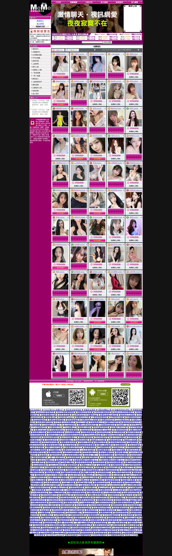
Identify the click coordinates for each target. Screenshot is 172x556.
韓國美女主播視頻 (89, 530)
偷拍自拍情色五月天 (131, 422)
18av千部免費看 (103, 475)
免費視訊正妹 (35, 508)
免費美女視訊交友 (70, 450)
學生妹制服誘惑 (39, 420)
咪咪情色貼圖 (118, 505)
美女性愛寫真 (100, 523)
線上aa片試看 (104, 488)
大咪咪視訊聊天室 (107, 425)
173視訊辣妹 (35, 425)
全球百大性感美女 (69, 485)
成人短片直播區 (118, 437)
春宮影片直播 (117, 483)
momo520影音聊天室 (45, 412)
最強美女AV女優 (98, 440)
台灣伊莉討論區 (116, 417)
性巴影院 (46, 470)
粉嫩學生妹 (92, 415)
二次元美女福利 (87, 450)
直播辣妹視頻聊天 (68, 467)
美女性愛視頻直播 (51, 508)
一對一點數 (36, 76)
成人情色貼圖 (45, 533)
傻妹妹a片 (89, 475)
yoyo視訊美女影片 (112, 493)
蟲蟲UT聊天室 (136, 500)
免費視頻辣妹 (118, 465)
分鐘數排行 (36, 52)
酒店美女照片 (91, 490)
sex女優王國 (54, 480)
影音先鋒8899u (121, 500)
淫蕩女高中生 (52, 440)
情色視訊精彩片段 (60, 510)
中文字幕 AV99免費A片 (64, 422)
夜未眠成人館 (66, 495)
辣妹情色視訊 (50, 523)
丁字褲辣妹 (123, 510)
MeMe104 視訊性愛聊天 (123, 412)
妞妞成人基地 (84, 427)
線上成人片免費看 (126, 530)
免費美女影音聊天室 (131, 435)
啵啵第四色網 (72, 465)
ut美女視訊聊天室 (90, 457)
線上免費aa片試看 (59, 488)
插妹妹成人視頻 (85, 467)
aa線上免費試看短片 (133, 485)
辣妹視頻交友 (65, 520)
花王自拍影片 (35, 410)
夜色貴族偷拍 (72, 420)
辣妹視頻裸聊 (53, 462)
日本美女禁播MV (99, 535)
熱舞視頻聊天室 (39, 457)
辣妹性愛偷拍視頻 (120, 508)
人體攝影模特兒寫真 (40, 488)
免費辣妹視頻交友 (104, 500)
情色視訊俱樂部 (106, 455)
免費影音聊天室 (54, 452)
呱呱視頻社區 (58, 470)
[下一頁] (117, 50)
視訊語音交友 (87, 430)
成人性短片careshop (54, 535)
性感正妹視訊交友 (67, 498)
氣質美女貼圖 (57, 455)
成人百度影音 (136, 477)
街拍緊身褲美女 (57, 430)
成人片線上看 (59, 533)
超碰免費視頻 (72, 430)
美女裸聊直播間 (55, 525)
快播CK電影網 (136, 430)
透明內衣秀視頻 (120, 513)
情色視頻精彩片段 (50, 495)
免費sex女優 (85, 480)
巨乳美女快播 (64, 415)
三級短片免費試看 (87, 485)
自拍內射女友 (136, 455)
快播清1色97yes (71, 503)
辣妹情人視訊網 (130, 440)
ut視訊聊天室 (116, 525)
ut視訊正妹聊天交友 (72, 452)
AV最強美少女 (55, 427)
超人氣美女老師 (85, 498)
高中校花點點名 (133, 505)
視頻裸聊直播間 (54, 530)
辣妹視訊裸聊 (122, 455)
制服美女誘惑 (89, 410)
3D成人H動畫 (68, 483)
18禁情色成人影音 (127, 520)
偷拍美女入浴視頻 (127, 415)
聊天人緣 (35, 67)
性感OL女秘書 (119, 450)
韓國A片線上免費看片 (58, 477)
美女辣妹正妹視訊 (117, 442)
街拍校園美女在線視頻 (73, 435)
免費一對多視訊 (65, 523)
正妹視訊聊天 (50, 520)
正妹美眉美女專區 (73, 455)
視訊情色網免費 (115, 462)
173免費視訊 (44, 513)
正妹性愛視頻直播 (134, 465)
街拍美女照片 (104, 432)
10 (113, 50)
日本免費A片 (37, 467)
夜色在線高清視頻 (100, 427)
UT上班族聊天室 (39, 427)
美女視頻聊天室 (73, 457)
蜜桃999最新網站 (92, 470)
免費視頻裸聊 (70, 525)
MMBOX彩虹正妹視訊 (101, 528)
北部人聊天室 (38, 462)
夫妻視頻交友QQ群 (97, 518)
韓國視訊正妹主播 (84, 412)
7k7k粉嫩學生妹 (136, 488)
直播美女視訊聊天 (53, 445)
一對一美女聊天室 (56, 457)
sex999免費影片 (72, 432)
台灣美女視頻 (60, 515)
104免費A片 (91, 488)
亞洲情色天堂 (115, 495)
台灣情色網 (127, 533)
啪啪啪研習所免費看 (86, 445)
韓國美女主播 (80, 518)
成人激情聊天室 (80, 520)
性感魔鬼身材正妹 (134, 417)
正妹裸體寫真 (104, 447)
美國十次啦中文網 (53, 447)
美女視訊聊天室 (101, 437)
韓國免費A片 (106, 477)
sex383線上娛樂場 (90, 477)
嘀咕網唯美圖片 (103, 450)
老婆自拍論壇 (84, 508)
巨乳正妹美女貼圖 (50, 442)
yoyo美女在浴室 (115, 485)
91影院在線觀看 (76, 488)
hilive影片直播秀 (52, 485)
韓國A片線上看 (121, 477)
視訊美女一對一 (90, 455)
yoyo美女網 (119, 490)
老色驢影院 (55, 450)
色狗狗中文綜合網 (134, 460)
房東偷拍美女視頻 (55, 432)
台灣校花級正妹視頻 (121, 472)
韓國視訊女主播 (82, 417)
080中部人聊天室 (49, 505)
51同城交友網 (77, 510)
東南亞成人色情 (54, 435)
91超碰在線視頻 (114, 440)
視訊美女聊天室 (110, 520)
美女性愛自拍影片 (71, 530)
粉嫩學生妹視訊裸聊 (70, 472)
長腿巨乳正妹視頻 (112, 435)
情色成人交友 (130, 535)
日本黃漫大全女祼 (52, 483)
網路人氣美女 (88, 472)
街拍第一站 (123, 425)
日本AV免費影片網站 (57, 475)
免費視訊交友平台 (101, 483)
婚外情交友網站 (133, 498)
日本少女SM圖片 (73, 513)
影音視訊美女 (100, 533)
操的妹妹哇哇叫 (69, 508)
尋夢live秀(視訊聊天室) (87, 425)
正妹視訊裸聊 (103, 465)
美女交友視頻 (81, 505)
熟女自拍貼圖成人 (68, 437)
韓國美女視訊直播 (68, 442)
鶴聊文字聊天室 (113, 422)
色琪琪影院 (132, 437)
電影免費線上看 (105, 410)
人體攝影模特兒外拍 (73, 490)
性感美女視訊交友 (37, 500)
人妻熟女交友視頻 (104, 503)
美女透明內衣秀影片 (101, 508)
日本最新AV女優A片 (52, 425)
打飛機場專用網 (115, 535)
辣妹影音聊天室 (112, 480)
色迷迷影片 (43, 455)
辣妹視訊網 (40, 475)
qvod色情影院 (58, 513)
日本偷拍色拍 (54, 500)
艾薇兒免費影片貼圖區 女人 (112, 460)
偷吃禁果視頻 (89, 447)
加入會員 (40, 24)
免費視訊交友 (114, 533)
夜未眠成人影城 (38, 432)
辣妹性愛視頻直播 (115, 518)
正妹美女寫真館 (36, 447)
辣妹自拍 (102, 485)
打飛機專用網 (84, 535)
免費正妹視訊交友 (110, 470)
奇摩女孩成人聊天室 (108, 415)
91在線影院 (75, 477)
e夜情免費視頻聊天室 (80, 528)
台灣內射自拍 (79, 415)
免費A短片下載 (128, 467)
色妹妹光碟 (45, 510)
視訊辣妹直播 (40, 525)
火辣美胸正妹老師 (134, 490)
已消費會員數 (37, 55)
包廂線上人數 (37, 70)
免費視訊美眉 (107, 420)
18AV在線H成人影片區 (130, 470)
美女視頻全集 (99, 462)
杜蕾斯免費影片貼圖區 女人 (85, 460)
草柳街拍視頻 (121, 430)
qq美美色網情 (36, 485)
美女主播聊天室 (106, 452)
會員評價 (35, 61)
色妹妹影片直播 (48, 528)
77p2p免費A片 (70, 427)
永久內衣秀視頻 (90, 513)
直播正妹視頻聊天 (63, 460)
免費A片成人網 (41, 430)
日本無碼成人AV (97, 422)
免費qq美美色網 (95, 493)
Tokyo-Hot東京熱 (57, 465)
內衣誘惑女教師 (81, 440)
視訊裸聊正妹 (95, 520)
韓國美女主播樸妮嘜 (38, 450)
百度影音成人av (133, 483)
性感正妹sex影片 (84, 483)
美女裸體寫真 (120, 445)
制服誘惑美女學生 (122, 410)
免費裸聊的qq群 (94, 515)
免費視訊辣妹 (105, 513)
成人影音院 (117, 475)
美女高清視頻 (127, 515)
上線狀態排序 (37, 82)
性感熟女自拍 (105, 490)
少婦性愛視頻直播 (77, 515)
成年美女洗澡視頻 (83, 462)
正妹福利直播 (40, 530)
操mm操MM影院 (40, 465)
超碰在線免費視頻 (50, 437)
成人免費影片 (46, 515)
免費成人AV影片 (88, 465)
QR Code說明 (125, 384)
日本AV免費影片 (46, 460)
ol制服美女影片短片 (72, 447)
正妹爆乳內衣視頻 (49, 498)
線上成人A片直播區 (133, 475)
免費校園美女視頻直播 (124, 503)
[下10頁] (122, 50)
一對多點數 (36, 73)
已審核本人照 (37, 88)
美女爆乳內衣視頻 (130, 493)
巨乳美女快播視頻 (122, 457)
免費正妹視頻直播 (39, 503)
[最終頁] (128, 50)
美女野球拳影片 (103, 472)
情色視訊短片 (87, 533)
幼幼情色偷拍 (80, 495)
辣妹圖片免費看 (128, 480)
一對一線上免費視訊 (83, 523)
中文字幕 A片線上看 (104, 430)
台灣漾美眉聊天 (133, 447)
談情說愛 (35, 91)
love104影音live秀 (123, 420)
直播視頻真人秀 (84, 525)
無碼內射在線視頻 (74, 470)
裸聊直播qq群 (50, 417)
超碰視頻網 (35, 437)
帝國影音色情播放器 (76, 493)
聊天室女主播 (134, 450)
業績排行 (35, 49)
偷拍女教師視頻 (85, 437)
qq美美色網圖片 (117, 498)
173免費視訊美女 (39, 477)
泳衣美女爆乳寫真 (44, 422)
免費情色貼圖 (52, 467)
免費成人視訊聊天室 (107, 530)
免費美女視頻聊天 (101, 525)
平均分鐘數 (36, 58)
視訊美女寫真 (73, 533)
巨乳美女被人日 (90, 452)
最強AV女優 (128, 495)
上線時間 (35, 64)
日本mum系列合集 (94, 435)
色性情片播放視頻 (103, 412)
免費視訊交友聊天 (69, 480)
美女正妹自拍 (69, 445)
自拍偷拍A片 (118, 447)
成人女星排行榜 (101, 498)
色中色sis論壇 (136, 425)
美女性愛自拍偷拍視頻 (99, 505)
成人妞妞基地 (69, 425)
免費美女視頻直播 (86, 500)
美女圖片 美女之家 (119, 427)
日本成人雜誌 (67, 462)
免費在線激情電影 (56, 420)
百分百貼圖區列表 (111, 515)
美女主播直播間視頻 (65, 412)
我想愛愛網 (99, 467)
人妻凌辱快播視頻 (99, 417)
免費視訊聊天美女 (37, 452)
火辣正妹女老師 (119, 488)
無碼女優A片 (121, 452)
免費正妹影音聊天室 (133, 462)
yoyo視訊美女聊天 (54, 490)
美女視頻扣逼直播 (37, 435)
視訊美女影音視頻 (73, 410)
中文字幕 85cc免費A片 (53, 410)
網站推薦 (35, 85)
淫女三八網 (82, 422)
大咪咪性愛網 (38, 490)
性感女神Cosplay (66, 417)
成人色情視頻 (118, 432)
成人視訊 (35, 94)
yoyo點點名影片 (87, 503)
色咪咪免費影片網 (48, 415)
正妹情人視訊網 (85, 442)
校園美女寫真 (101, 442)
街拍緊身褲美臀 (88, 432)
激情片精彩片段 (133, 432)
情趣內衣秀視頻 (49, 518)
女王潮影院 (98, 480)
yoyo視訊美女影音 (39, 493)
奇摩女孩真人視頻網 (89, 420)
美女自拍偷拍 (134, 445)
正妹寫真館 (132, 442)
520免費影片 (106, 457)
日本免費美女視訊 (107, 510)
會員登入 (40, 21)
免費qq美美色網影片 (97, 495)
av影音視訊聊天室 (120, 528)
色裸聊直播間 (63, 528)
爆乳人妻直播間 (105, 445)
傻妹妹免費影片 (52, 472)
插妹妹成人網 (113, 467)
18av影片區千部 (75, 475)
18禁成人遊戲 (132, 518)
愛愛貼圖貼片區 (65, 518)
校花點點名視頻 (69, 500)
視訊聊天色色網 (66, 505)
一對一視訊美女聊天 (117, 523)
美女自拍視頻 (56, 503)
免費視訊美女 (91, 510)
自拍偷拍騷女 (66, 440)
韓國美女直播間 (131, 525)
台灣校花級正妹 (36, 472)
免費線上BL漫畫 (39, 480)
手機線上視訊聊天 (57, 493)
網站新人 (35, 79)
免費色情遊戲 (70, 535)
